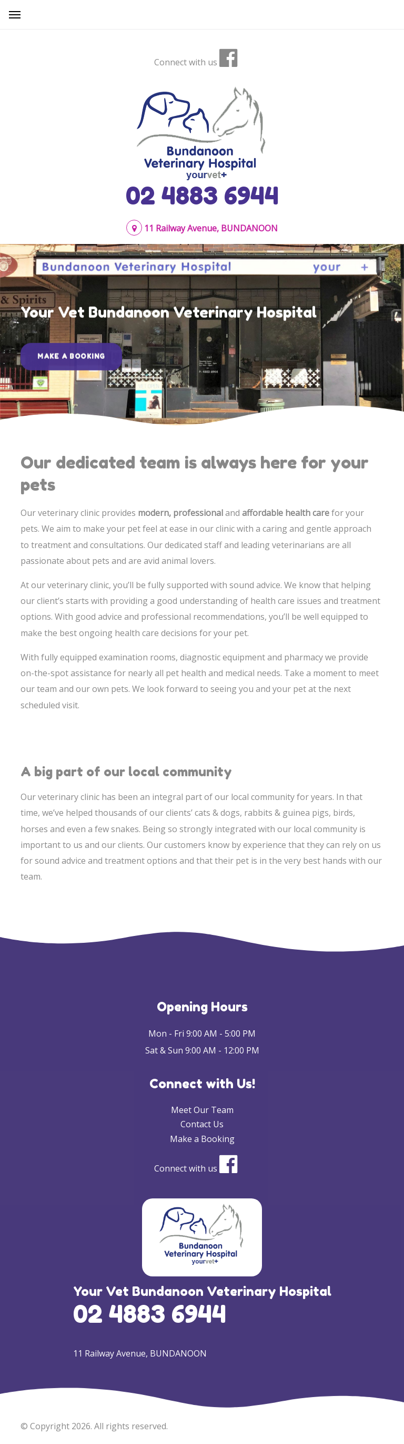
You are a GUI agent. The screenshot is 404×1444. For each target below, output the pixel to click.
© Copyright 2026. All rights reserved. (94, 1426)
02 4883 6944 (202, 195)
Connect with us (185, 62)
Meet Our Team (202, 1110)
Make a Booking (71, 361)
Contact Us (202, 1124)
